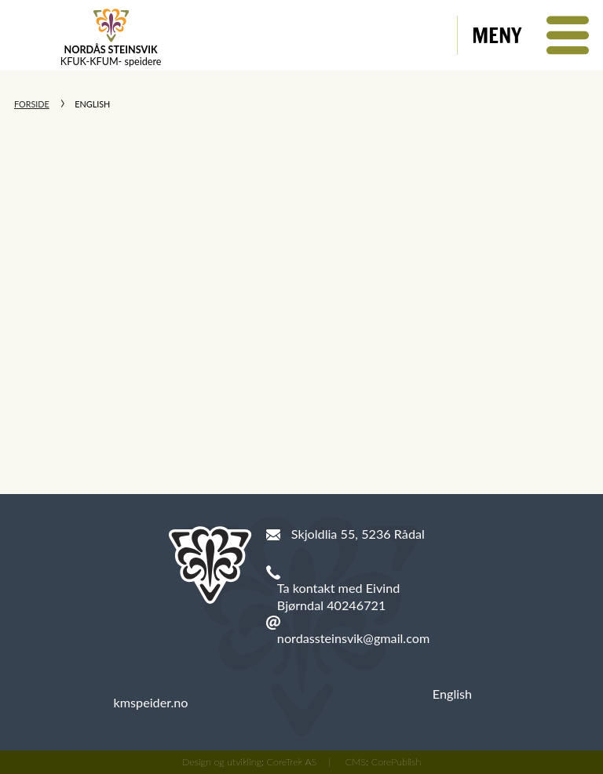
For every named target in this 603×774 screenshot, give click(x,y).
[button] (530, 35)
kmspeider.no (151, 702)
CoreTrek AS (292, 762)
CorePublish (396, 762)
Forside (31, 104)
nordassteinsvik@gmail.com (353, 637)
